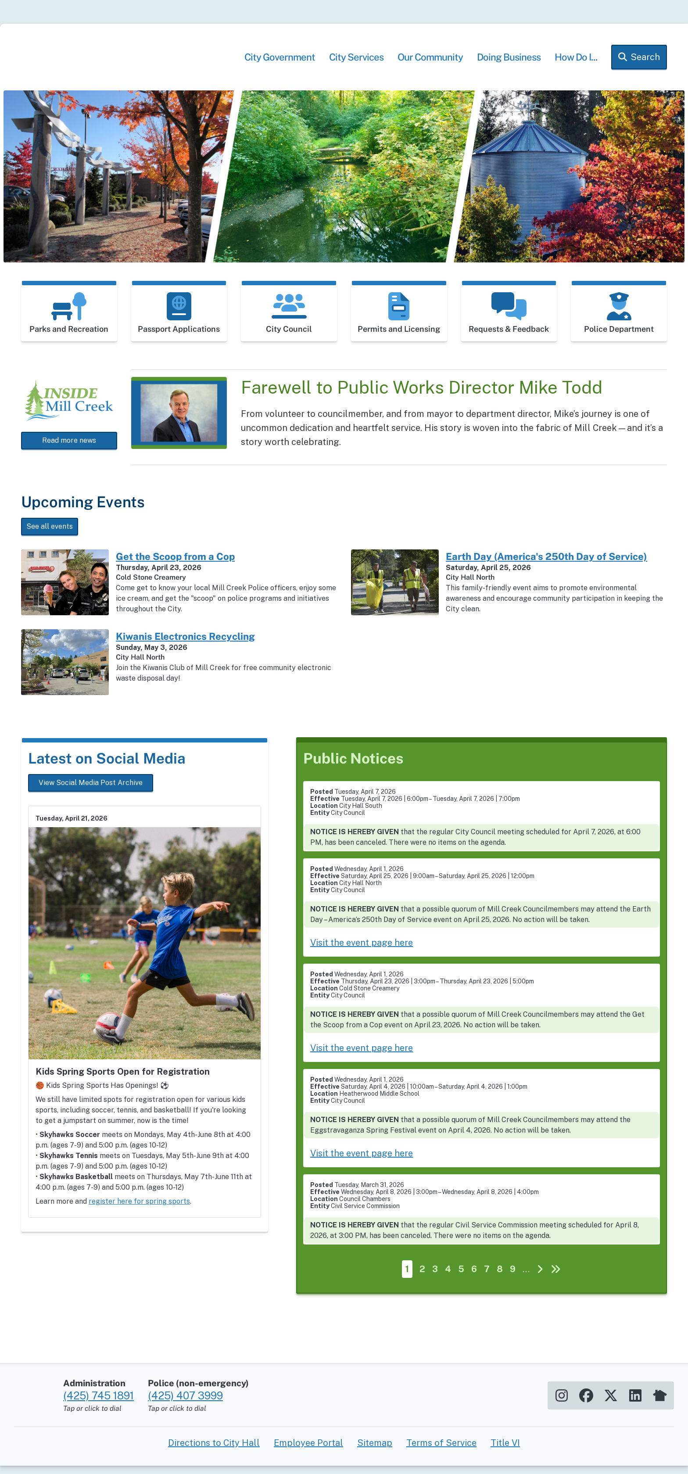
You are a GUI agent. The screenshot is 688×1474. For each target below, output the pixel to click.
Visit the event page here (361, 950)
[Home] (109, 67)
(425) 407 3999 (185, 1432)
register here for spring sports (139, 1209)
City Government (279, 65)
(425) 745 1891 (98, 1432)
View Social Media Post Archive (91, 790)
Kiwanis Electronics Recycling (185, 644)
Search (645, 65)
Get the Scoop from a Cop (175, 564)
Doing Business (509, 65)
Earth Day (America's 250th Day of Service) (546, 564)
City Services (356, 65)
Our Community (430, 65)
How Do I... (576, 65)
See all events (49, 534)
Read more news (69, 448)
